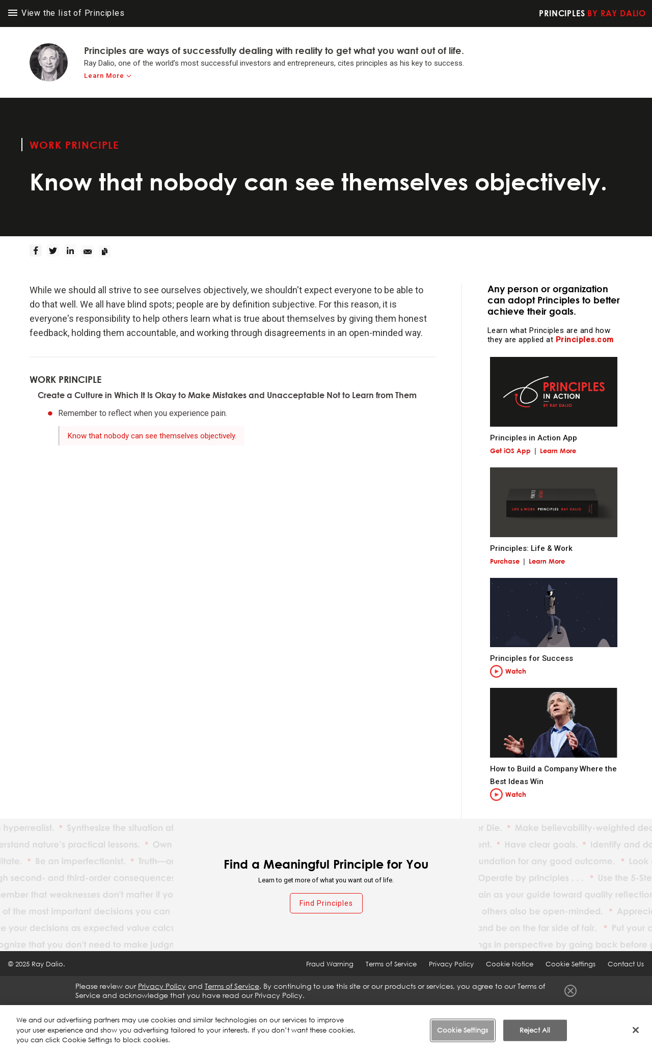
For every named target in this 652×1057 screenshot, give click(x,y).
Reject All (535, 1031)
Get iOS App (510, 451)
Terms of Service (391, 964)
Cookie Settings (570, 964)
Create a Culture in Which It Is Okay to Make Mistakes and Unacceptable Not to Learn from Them (227, 395)
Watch (515, 671)
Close (570, 991)
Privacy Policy (451, 964)
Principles (592, 13)
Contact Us (626, 964)
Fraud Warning (330, 964)
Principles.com (585, 339)
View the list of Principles (66, 13)
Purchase (505, 561)
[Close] (635, 1031)
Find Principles (326, 903)
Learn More (558, 451)
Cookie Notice (509, 964)
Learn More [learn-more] (104, 75)
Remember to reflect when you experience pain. (142, 413)
